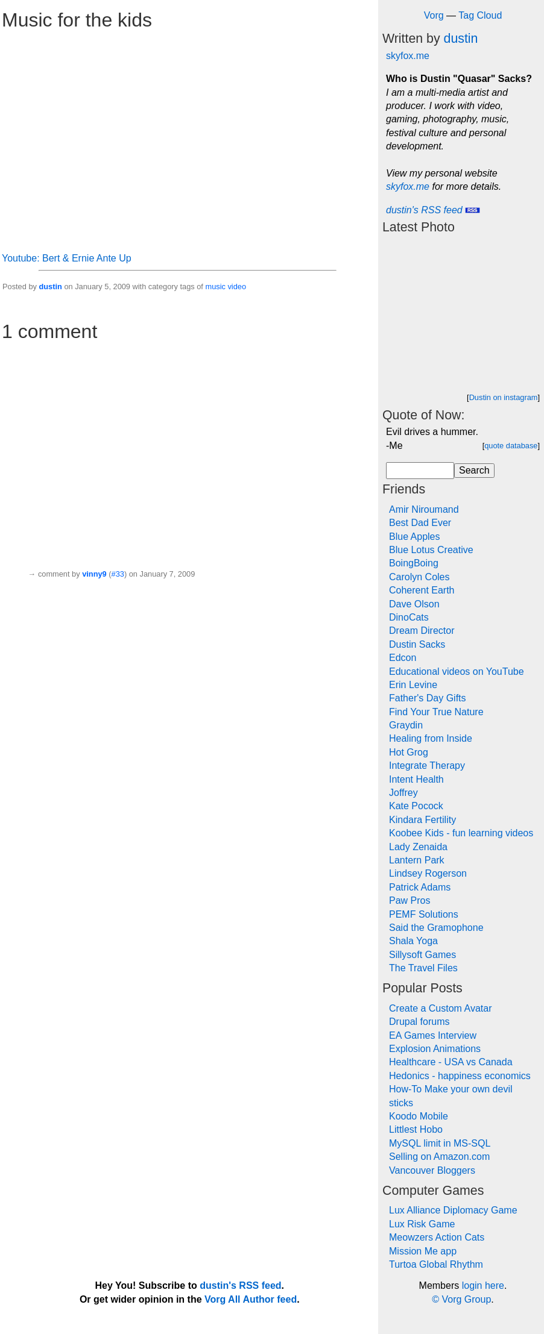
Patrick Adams (420, 887)
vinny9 (94, 573)
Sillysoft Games (422, 955)
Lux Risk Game (422, 1224)
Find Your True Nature (436, 712)
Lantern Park (416, 860)
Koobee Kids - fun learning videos (461, 833)
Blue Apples (414, 536)
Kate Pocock (416, 806)
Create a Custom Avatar (440, 1008)
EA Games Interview (432, 1035)
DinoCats (409, 617)
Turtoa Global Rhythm (436, 1264)
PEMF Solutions (423, 914)
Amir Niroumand (424, 509)
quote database (510, 445)
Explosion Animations (435, 1049)
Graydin (406, 725)
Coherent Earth (422, 590)
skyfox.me (407, 56)
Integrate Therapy (427, 765)
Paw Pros (409, 900)
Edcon (402, 658)
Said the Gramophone (436, 927)
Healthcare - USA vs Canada (451, 1062)
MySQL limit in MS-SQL (439, 1143)
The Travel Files (423, 968)
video (236, 286)
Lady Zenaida (418, 847)
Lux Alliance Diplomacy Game (453, 1210)
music (215, 286)
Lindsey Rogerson (428, 873)
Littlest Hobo (416, 1129)
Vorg (434, 15)
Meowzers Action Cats (436, 1237)
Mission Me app (423, 1251)
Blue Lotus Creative (431, 550)
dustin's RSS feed (433, 210)
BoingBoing (413, 563)
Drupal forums (419, 1021)
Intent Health (416, 779)
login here (483, 1285)
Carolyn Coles (419, 577)
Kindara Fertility (422, 820)
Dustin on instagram (503, 397)
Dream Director (421, 630)
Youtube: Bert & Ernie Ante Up (66, 258)
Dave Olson (414, 604)
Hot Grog (408, 752)
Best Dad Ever (420, 523)
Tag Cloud (480, 15)
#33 (118, 573)
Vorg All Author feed (250, 1299)
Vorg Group (466, 1299)
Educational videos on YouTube (456, 671)
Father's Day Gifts (427, 698)
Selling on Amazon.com (439, 1156)
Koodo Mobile (418, 1116)
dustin (50, 286)
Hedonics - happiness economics (460, 1076)
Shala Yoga (413, 941)
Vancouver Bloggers (432, 1170)
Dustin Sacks (417, 644)
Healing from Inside (430, 738)
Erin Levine (413, 685)
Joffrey (403, 793)
